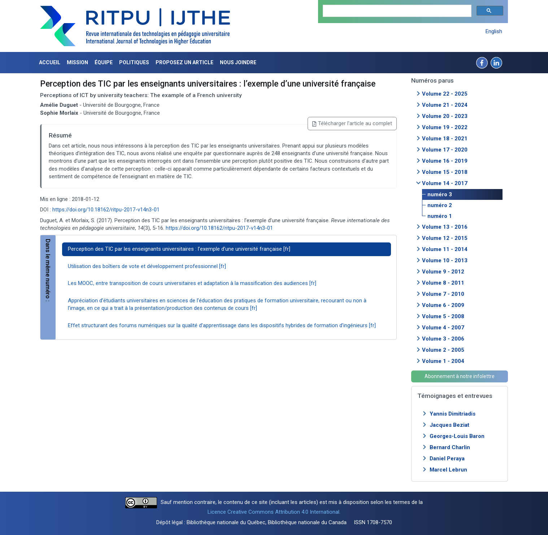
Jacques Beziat (449, 425)
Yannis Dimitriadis (452, 414)
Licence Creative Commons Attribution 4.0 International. (274, 512)
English (494, 31)
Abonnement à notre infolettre (460, 376)
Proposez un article (184, 62)
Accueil (49, 62)
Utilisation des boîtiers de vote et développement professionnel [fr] (147, 266)
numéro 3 (439, 194)
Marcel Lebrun (448, 469)
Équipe (104, 62)
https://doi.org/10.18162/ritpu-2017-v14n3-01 (106, 209)
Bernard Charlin (450, 447)
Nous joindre (238, 62)
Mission (77, 62)
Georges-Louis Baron (457, 436)
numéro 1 (439, 216)
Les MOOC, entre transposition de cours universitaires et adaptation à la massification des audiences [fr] (192, 283)
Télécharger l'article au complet (352, 123)
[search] (396, 11)
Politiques (134, 62)
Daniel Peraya (447, 458)
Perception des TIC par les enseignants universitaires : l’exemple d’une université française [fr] (179, 249)
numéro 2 (439, 205)
